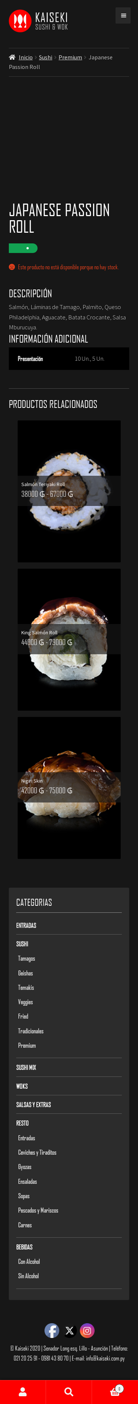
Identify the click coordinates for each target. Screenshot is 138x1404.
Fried (23, 1016)
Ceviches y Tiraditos (37, 1152)
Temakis (26, 987)
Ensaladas (27, 1181)
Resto (22, 1123)
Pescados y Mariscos (38, 1210)
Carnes (25, 1225)
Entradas (26, 925)
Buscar (69, 1392)
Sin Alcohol (28, 1276)
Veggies (25, 1002)
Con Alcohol (29, 1261)
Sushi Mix (26, 1067)
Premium (70, 57)
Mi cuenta (23, 1392)
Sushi (45, 57)
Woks (22, 1086)
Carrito (108, 1387)
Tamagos (26, 958)
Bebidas (24, 1247)
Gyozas (24, 1166)
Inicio (26, 57)
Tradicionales (30, 1031)
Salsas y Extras (33, 1104)
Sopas (23, 1196)
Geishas (25, 973)
